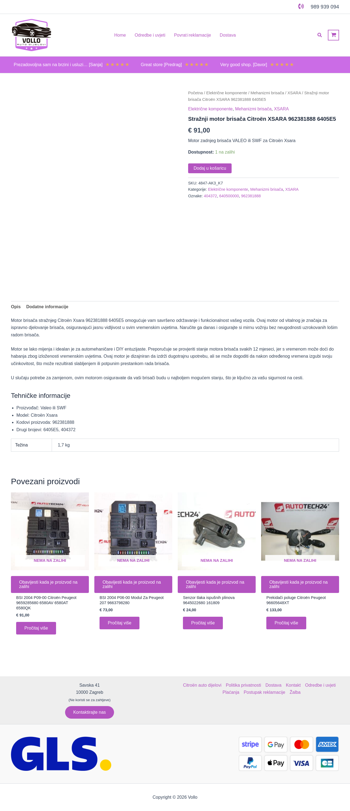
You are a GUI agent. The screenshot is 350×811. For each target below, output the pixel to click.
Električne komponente (226, 93)
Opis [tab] (16, 306)
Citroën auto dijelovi (202, 685)
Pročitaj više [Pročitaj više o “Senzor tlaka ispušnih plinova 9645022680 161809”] (203, 624)
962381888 (251, 196)
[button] (319, 35)
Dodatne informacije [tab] (47, 306)
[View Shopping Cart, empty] (333, 35)
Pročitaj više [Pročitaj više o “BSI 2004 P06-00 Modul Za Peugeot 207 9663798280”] (119, 624)
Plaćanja (231, 692)
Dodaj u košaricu (210, 168)
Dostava (274, 685)
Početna (195, 93)
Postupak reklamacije (264, 692)
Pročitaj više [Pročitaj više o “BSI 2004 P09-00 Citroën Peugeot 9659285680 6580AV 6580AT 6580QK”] (36, 629)
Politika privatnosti (243, 685)
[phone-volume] (301, 6)
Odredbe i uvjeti (320, 685)
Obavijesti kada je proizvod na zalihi (48, 584)
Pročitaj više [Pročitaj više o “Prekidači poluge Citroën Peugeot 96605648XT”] (286, 624)
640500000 (229, 196)
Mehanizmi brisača (267, 93)
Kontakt (293, 685)
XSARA (294, 93)
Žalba (295, 692)
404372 (210, 196)
